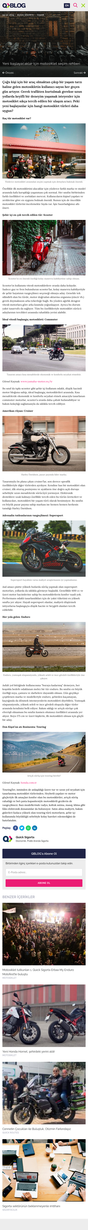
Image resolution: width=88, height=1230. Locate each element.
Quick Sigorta (25, 15)
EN (67, 5)
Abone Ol (44, 883)
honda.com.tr (29, 782)
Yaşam (40, 15)
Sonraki (80, 72)
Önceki (8, 72)
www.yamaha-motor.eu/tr (36, 381)
